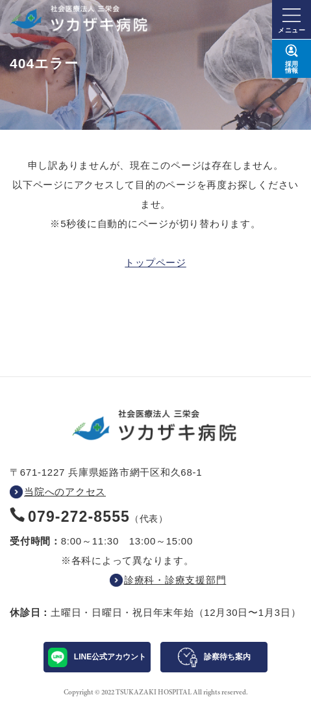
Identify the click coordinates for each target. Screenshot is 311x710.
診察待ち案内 (227, 656)
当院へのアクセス (65, 491)
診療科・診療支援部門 (175, 579)
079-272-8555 (79, 516)
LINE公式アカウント (110, 656)
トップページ (155, 262)
